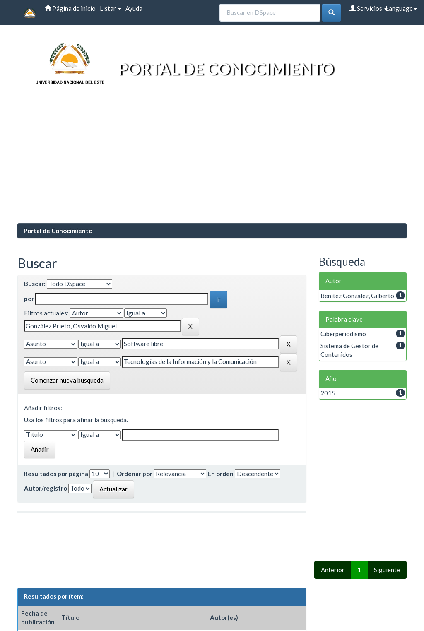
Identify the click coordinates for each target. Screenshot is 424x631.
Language (401, 8)
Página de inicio (70, 8)
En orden (220, 473)
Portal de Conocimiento (58, 230)
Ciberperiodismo (343, 333)
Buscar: (35, 283)
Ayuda (133, 8)
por (29, 298)
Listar (110, 8)
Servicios (368, 8)
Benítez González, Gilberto (357, 295)
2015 (327, 393)
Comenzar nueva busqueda (67, 380)
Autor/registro (45, 488)
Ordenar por (134, 473)
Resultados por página (56, 473)
